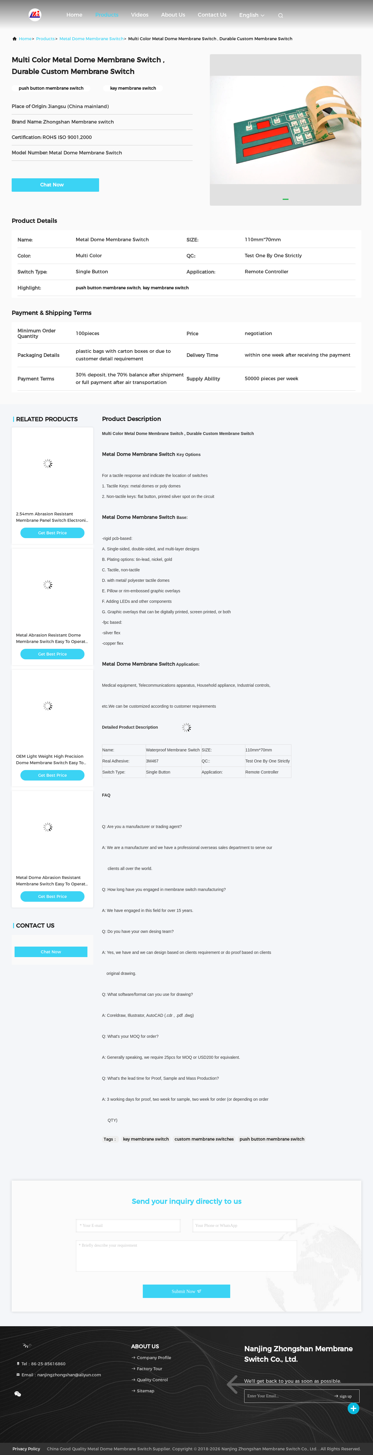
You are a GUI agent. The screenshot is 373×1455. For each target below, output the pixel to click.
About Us (173, 15)
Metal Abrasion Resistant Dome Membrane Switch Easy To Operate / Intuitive (52, 642)
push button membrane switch (272, 1139)
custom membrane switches (204, 1139)
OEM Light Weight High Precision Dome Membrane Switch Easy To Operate (50, 763)
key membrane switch (146, 1139)
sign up (342, 1396)
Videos (139, 15)
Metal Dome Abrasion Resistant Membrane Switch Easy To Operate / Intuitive (52, 884)
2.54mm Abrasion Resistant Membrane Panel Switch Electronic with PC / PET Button (52, 520)
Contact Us (212, 15)
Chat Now (55, 185)
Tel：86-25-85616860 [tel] (41, 1363)
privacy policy (26, 1449)
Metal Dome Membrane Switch (91, 38)
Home (74, 15)
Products (106, 15)
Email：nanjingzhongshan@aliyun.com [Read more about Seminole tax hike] (58, 1375)
